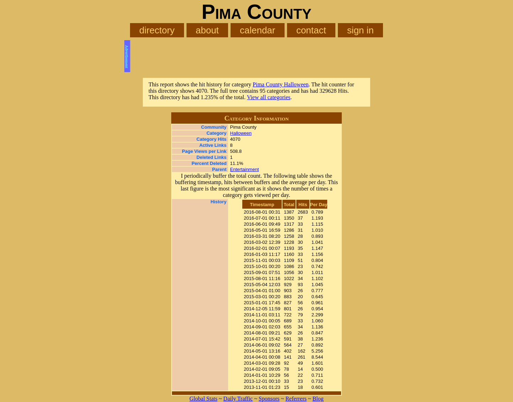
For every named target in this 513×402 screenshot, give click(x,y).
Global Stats (203, 399)
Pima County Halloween (280, 84)
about (207, 30)
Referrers (296, 399)
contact (311, 30)
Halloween (241, 133)
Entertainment (244, 169)
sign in (360, 30)
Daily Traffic (238, 399)
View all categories (269, 97)
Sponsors (269, 399)
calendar (257, 30)
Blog (318, 399)
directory (157, 30)
